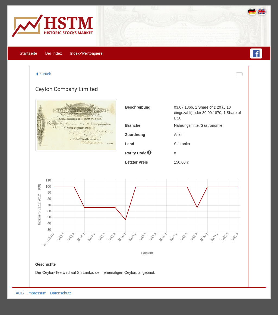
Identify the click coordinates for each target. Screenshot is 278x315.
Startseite (28, 53)
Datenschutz (60, 293)
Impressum (36, 293)
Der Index (53, 53)
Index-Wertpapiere (86, 53)
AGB (20, 293)
